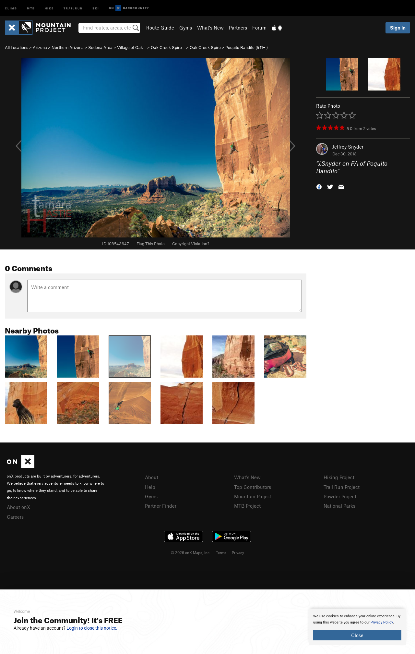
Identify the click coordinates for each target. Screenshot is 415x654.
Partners (238, 27)
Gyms (185, 27)
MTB (31, 8)
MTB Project (247, 506)
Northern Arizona (68, 47)
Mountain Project (253, 496)
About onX (18, 507)
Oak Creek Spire (205, 47)
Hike (49, 8)
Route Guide (160, 27)
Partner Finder (160, 506)
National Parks (339, 506)
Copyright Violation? (190, 243)
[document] (357, 626)
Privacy (238, 552)
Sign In (398, 27)
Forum (259, 27)
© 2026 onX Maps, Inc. (190, 552)
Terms (221, 552)
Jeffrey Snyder (347, 147)
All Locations (16, 47)
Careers (15, 517)
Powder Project (340, 496)
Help (150, 487)
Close (357, 635)
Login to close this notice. (91, 628)
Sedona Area (100, 47)
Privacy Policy (382, 622)
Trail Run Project (342, 487)
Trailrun (73, 8)
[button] (319, 186)
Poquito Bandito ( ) (246, 47)
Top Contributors (252, 487)
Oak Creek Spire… (168, 47)
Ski (95, 8)
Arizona (40, 47)
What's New (210, 27)
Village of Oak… (131, 47)
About (151, 477)
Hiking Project (339, 477)
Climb (11, 8)
